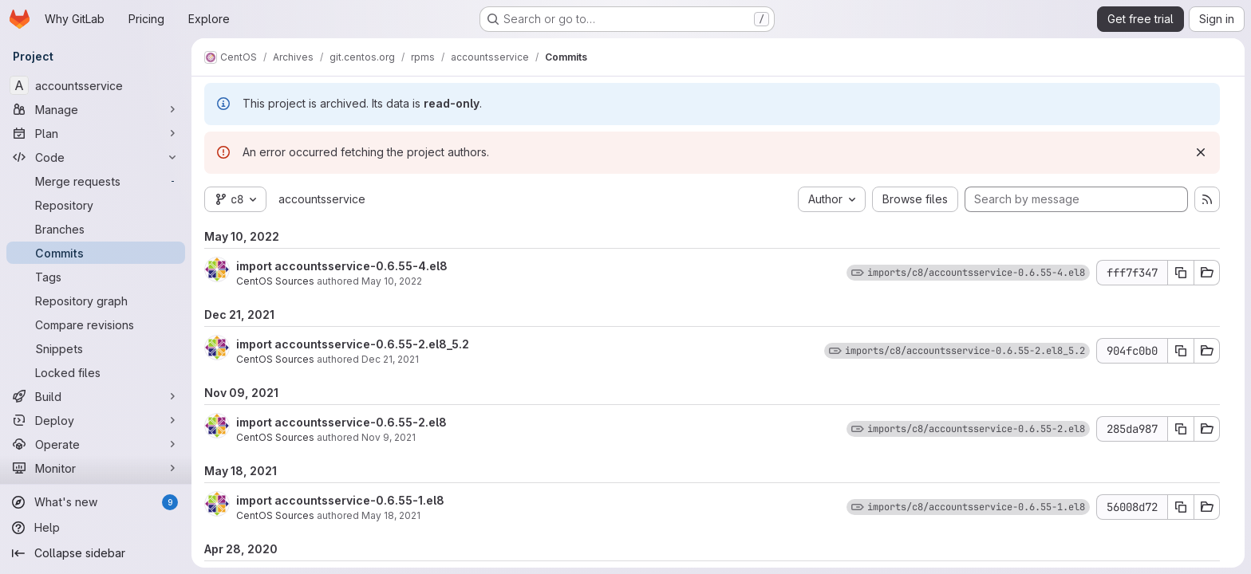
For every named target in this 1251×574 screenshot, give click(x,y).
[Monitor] (95, 468)
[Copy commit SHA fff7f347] (1181, 272)
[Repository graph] (95, 300)
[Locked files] (95, 372)
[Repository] (95, 205)
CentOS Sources (275, 281)
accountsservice (321, 199)
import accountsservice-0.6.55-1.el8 (340, 500)
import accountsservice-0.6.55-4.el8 (342, 266)
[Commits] (95, 253)
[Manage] (95, 109)
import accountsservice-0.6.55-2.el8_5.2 (352, 344)
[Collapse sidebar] (95, 553)
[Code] (95, 157)
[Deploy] (95, 420)
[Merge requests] (95, 181)
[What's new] (95, 502)
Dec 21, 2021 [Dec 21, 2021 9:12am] (390, 359)
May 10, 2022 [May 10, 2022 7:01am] (391, 281)
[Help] (95, 528)
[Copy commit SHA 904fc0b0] (1181, 351)
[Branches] (95, 229)
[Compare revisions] (95, 324)
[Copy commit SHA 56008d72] (1181, 507)
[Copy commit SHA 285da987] (1181, 429)
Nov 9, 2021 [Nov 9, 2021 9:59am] (388, 437)
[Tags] (95, 276)
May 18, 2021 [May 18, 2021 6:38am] (390, 515)
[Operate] (95, 444)
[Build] (95, 396)
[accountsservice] (95, 85)
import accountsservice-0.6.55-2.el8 (341, 422)
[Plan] (95, 133)
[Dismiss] (1200, 152)
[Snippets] (95, 348)
